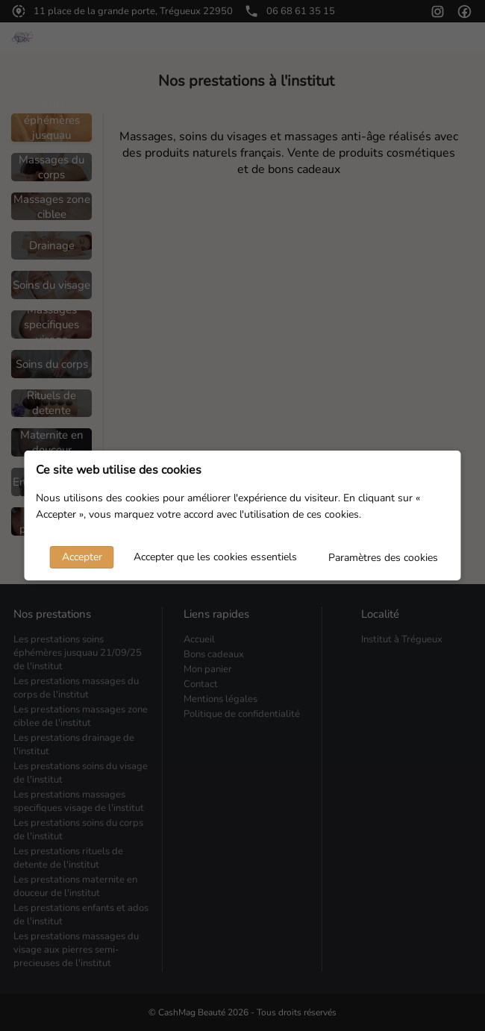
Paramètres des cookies (383, 558)
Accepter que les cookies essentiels (215, 557)
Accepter (82, 557)
